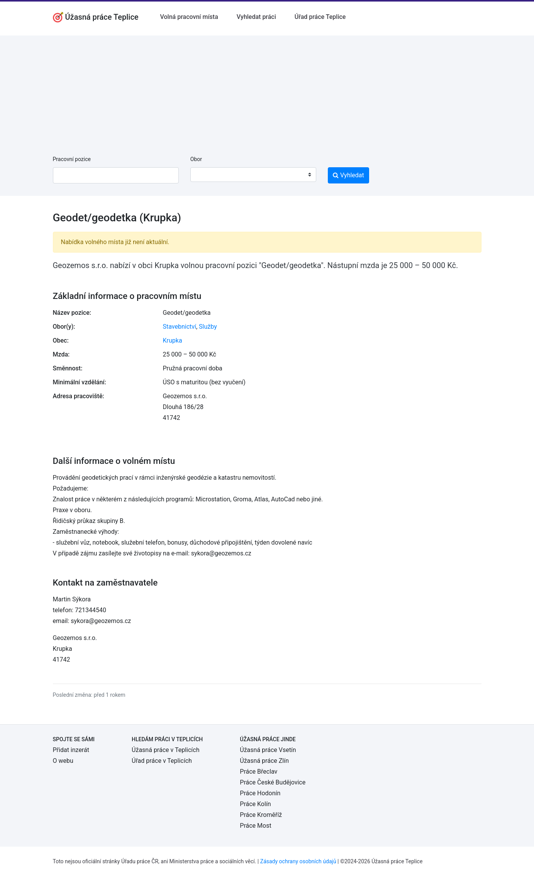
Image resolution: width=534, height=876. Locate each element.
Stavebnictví (179, 326)
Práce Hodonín (260, 793)
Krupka (172, 340)
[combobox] (253, 174)
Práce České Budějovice (272, 782)
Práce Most (255, 825)
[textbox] (206, 174)
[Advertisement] (267, 90)
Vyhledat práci (256, 16)
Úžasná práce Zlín (264, 760)
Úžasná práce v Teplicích (165, 750)
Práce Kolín (255, 804)
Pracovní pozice (72, 159)
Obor (196, 159)
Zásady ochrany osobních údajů (298, 861)
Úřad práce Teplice (320, 16)
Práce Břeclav (258, 771)
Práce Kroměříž (261, 814)
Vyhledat (348, 175)
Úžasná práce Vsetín (268, 750)
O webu (63, 760)
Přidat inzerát (71, 750)
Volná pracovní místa (189, 16)
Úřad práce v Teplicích (162, 760)
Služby (208, 326)
